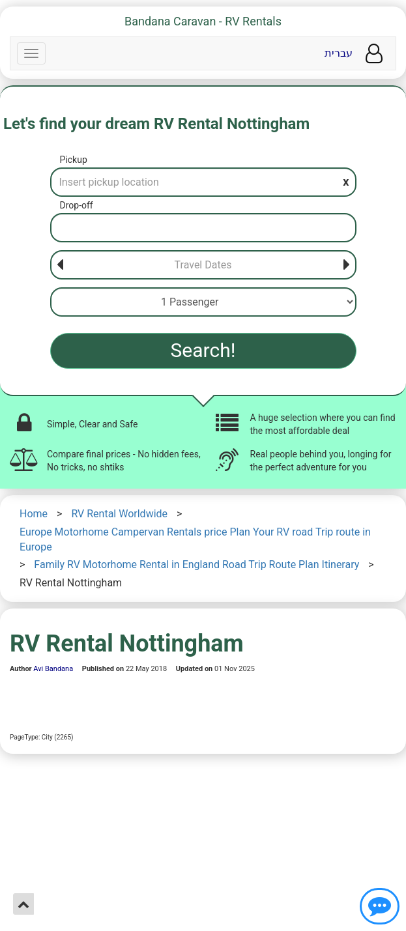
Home (34, 514)
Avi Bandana (53, 669)
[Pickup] (203, 182)
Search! (203, 350)
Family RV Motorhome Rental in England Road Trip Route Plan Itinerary (196, 564)
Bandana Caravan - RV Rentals (203, 21)
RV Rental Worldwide (119, 514)
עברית (339, 53)
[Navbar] (31, 53)
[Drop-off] (203, 227)
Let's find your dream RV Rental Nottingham (156, 124)
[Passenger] (203, 302)
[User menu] (374, 53)
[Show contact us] (379, 906)
